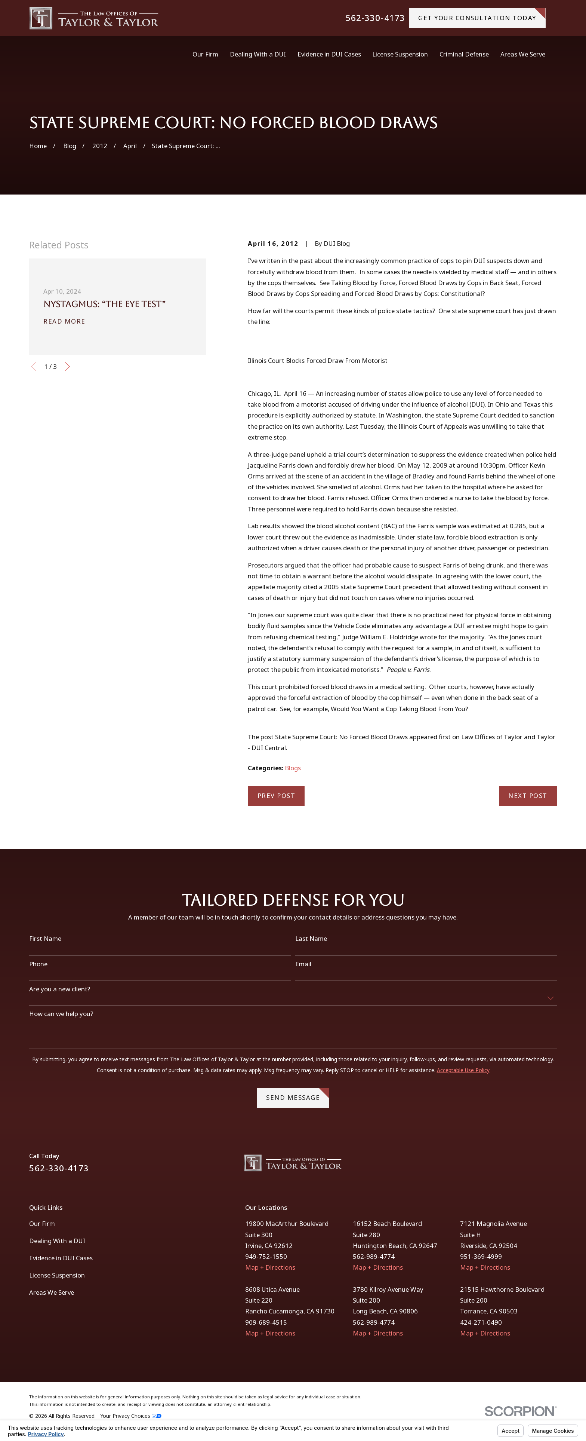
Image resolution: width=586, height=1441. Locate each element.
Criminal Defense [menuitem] (464, 54)
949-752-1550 (266, 1256)
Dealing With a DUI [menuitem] (258, 54)
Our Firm (42, 1223)
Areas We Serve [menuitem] (522, 54)
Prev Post (276, 795)
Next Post (528, 795)
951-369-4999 (481, 1256)
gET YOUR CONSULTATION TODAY (482, 15)
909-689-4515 (266, 1322)
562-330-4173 (375, 18)
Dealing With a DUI (57, 1240)
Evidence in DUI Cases (61, 1258)
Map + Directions (270, 1267)
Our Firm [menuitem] (205, 54)
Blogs (293, 768)
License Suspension (57, 1275)
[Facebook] (532, 1166)
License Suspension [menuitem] (400, 54)
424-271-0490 (481, 1322)
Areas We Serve (51, 1292)
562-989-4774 (374, 1256)
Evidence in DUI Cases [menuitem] (329, 54)
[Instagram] (552, 1166)
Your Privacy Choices (130, 1415)
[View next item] (67, 366)
